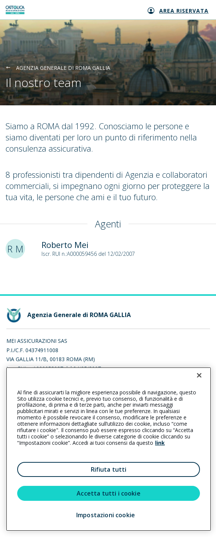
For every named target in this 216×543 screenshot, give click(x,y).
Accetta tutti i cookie (109, 493)
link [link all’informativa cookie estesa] (160, 442)
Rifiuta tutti (109, 469)
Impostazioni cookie (105, 515)
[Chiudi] (199, 375)
